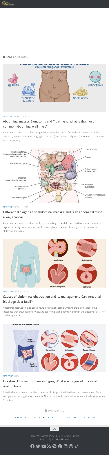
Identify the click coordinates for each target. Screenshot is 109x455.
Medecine (8, 116)
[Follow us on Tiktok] (76, 446)
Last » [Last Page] (91, 417)
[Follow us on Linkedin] (65, 446)
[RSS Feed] (49, 446)
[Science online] (32, 446)
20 (62, 417)
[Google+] (54, 446)
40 (74, 417)
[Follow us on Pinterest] (60, 446)
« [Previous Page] (25, 417)
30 (68, 417)
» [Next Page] (84, 417)
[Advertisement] (54, 30)
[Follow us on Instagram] (71, 446)
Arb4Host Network (60, 439)
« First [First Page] (18, 417)
